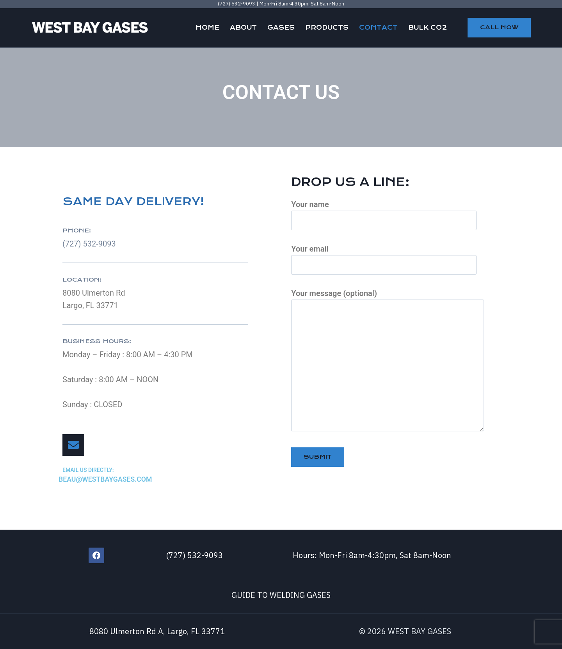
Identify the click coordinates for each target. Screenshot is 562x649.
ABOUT (243, 27)
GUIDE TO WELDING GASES (281, 594)
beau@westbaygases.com (109, 479)
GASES (281, 27)
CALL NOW (499, 27)
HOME (207, 27)
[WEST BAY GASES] (89, 28)
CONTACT (378, 27)
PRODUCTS (327, 27)
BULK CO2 (427, 27)
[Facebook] (96, 555)
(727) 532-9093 (236, 3)
